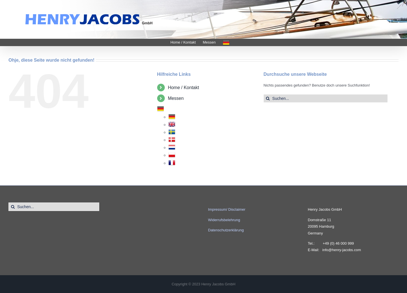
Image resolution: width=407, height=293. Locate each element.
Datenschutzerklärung (226, 230)
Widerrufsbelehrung (224, 220)
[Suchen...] (325, 98)
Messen (176, 98)
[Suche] (267, 98)
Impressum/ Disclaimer (226, 209)
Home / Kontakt (183, 87)
